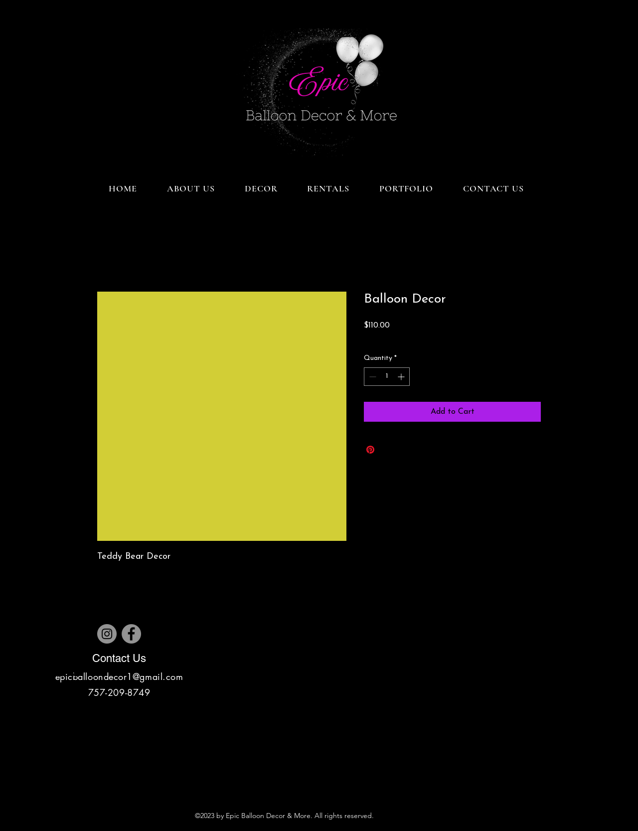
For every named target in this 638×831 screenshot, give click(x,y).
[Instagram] (107, 634)
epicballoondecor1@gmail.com (119, 676)
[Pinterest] (76, 672)
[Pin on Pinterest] (370, 450)
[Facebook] (131, 634)
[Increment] (402, 376)
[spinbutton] (387, 376)
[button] (261, 188)
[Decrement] (371, 376)
